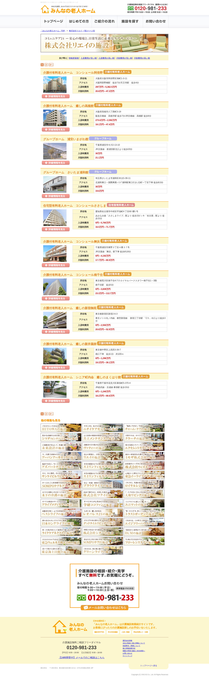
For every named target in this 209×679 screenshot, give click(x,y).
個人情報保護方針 (129, 648)
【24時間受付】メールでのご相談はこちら (81, 657)
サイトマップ (127, 656)
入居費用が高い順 (106, 58)
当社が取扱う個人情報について (134, 643)
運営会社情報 (127, 640)
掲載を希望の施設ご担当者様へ (134, 651)
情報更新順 (74, 58)
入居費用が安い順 (89, 58)
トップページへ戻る (148, 666)
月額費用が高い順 (142, 58)
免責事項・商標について (131, 646)
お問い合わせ (127, 653)
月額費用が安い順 (124, 58)
